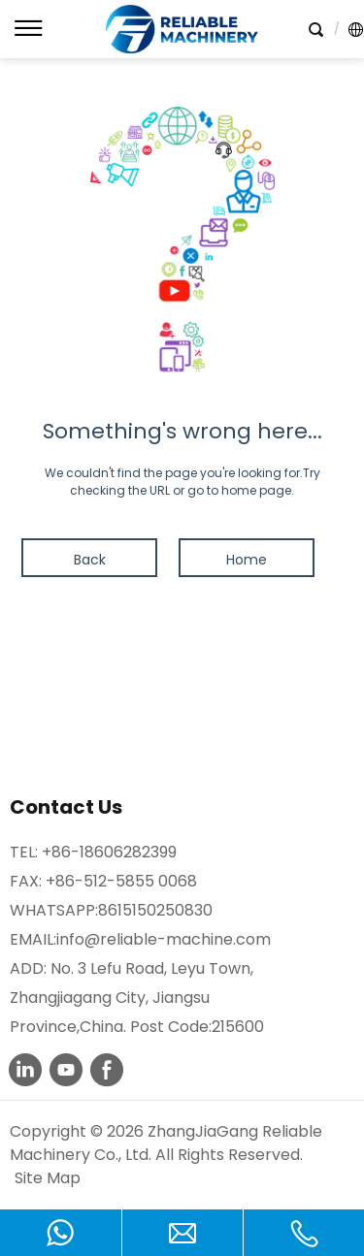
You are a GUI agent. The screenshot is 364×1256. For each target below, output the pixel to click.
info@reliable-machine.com (163, 939)
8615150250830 (155, 910)
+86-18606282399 (109, 852)
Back (90, 559)
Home (246, 559)
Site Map (48, 1178)
